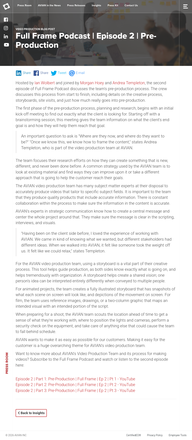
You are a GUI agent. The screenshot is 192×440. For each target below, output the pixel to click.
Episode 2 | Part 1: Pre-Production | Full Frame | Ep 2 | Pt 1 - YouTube (76, 379)
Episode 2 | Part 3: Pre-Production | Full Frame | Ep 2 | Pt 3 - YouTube (76, 390)
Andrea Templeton (129, 83)
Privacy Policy (154, 435)
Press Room (24, 5)
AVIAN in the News (49, 5)
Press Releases (76, 5)
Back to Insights (31, 413)
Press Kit (113, 5)
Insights (96, 5)
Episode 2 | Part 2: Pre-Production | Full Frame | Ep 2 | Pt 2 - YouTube (76, 384)
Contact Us (131, 5)
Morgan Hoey (92, 83)
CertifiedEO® (133, 435)
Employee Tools (177, 435)
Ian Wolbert (45, 83)
